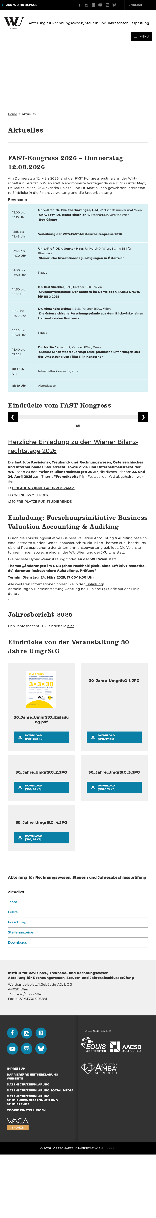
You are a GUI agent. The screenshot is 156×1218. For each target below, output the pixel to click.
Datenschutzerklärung (28, 1145)
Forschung (17, 983)
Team (12, 962)
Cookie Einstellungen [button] (26, 1171)
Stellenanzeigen (22, 993)
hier (70, 686)
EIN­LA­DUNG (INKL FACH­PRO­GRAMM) (43, 549)
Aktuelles (16, 952)
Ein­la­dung (94, 645)
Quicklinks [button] (140, 5)
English (113, 5)
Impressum (16, 1129)
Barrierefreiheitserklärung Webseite (32, 1137)
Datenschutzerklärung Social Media (40, 1151)
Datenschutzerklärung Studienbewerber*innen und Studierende (32, 1161)
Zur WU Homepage (21, 5)
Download (44, 797)
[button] (141, 34)
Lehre (13, 973)
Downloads (17, 1003)
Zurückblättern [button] (13, 446)
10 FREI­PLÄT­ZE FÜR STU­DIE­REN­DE (42, 562)
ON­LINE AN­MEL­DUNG (30, 555)
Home (12, 111)
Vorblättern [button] (143, 446)
